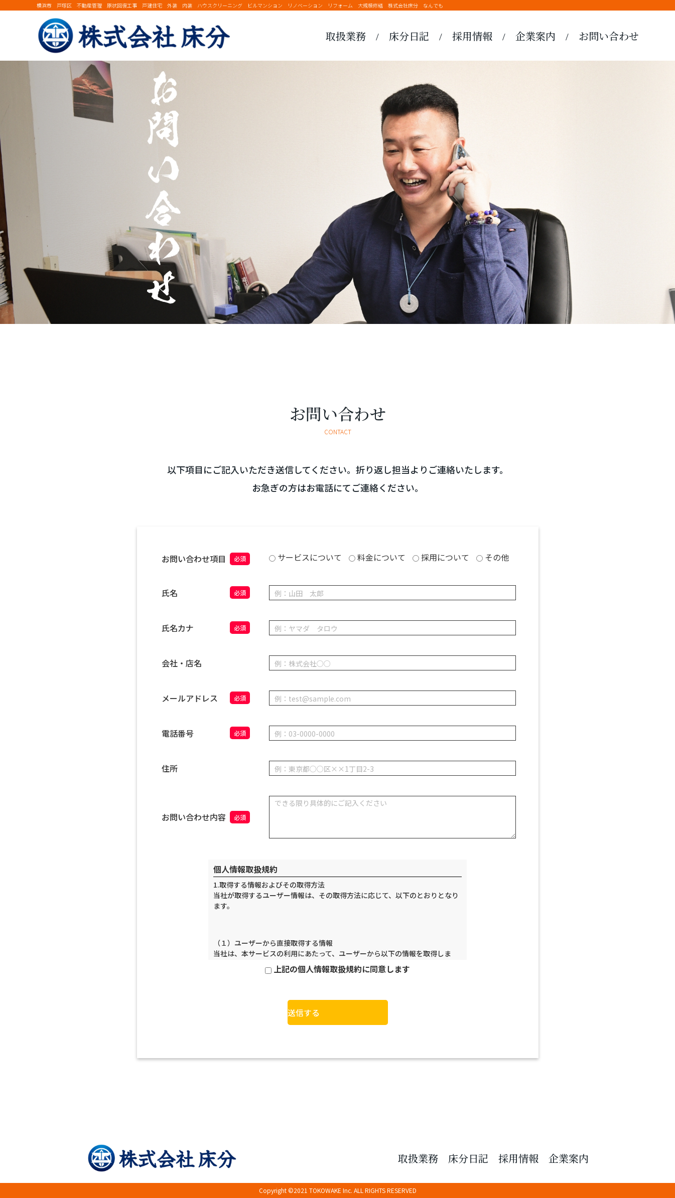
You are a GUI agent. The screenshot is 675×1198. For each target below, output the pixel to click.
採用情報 (472, 36)
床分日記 (409, 36)
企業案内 (535, 36)
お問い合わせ (609, 36)
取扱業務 (346, 36)
